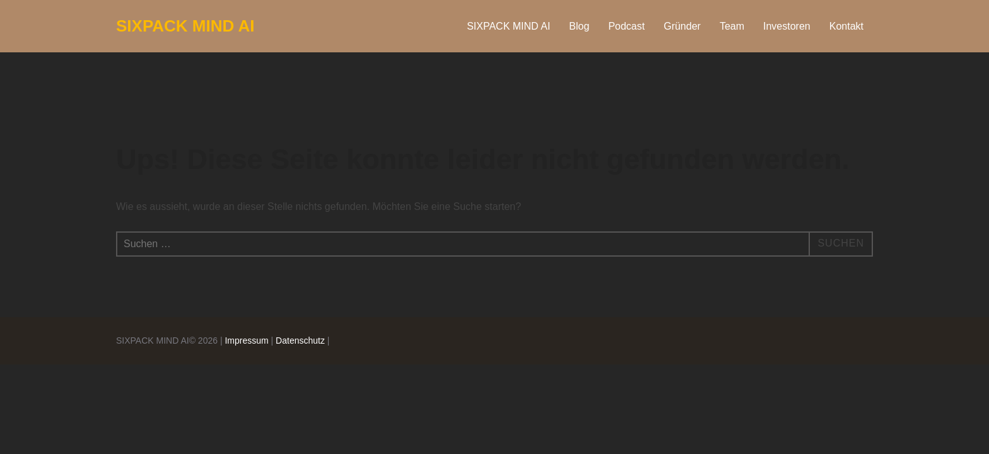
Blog (579, 26)
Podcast (626, 26)
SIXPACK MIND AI (185, 25)
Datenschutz (300, 340)
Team (732, 26)
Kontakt (846, 26)
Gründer (682, 26)
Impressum (246, 340)
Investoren (787, 26)
